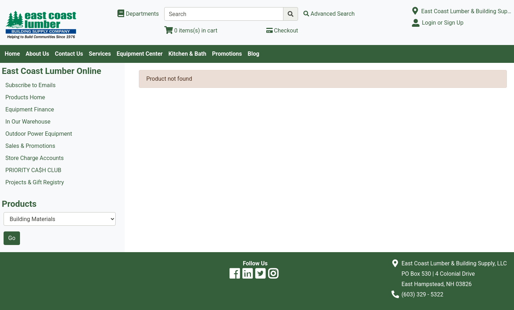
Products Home (25, 97)
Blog (253, 53)
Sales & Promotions (30, 145)
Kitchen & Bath (187, 53)
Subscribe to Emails (30, 85)
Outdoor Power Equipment (38, 133)
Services (100, 53)
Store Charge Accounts (34, 158)
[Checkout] (282, 30)
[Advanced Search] (329, 13)
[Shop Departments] (138, 14)
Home (12, 53)
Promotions (227, 53)
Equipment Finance (29, 109)
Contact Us (69, 53)
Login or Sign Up (442, 22)
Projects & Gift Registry (34, 182)
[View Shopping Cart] (190, 30)
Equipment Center (140, 53)
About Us (37, 53)
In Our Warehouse (27, 121)
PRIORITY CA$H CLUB (33, 170)
